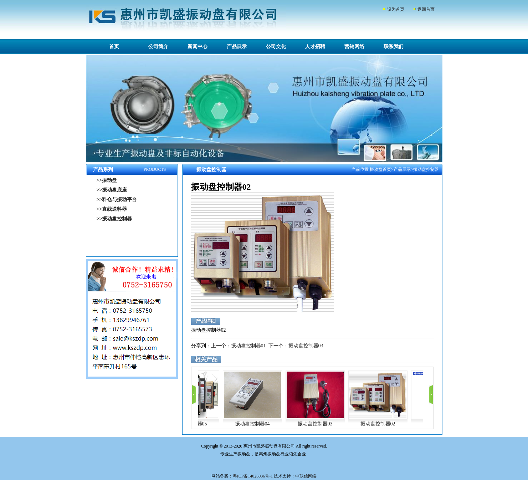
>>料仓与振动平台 (117, 199)
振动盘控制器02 (377, 424)
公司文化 (276, 46)
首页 (114, 46)
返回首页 (426, 9)
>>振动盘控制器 (114, 218)
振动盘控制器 (426, 169)
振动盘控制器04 (252, 424)
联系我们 (394, 46)
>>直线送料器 (112, 209)
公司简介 (158, 46)
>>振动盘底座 (112, 190)
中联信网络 (306, 476)
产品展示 (237, 46)
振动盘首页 (380, 169)
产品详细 (206, 321)
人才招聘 (315, 46)
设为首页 (395, 9)
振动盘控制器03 (305, 345)
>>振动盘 (107, 180)
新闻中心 (197, 46)
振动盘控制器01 (248, 345)
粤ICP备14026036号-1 (253, 476)
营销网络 (354, 46)
